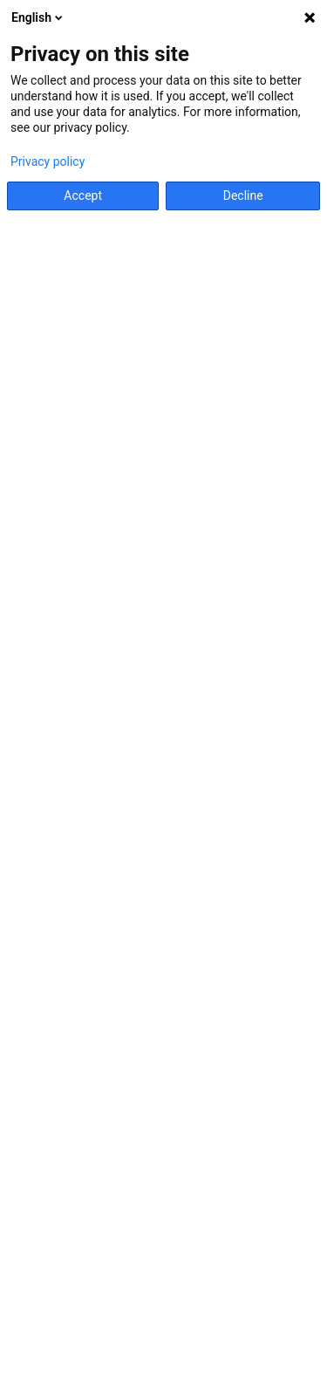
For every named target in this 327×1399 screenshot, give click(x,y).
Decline (243, 195)
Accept (83, 195)
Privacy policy (47, 161)
